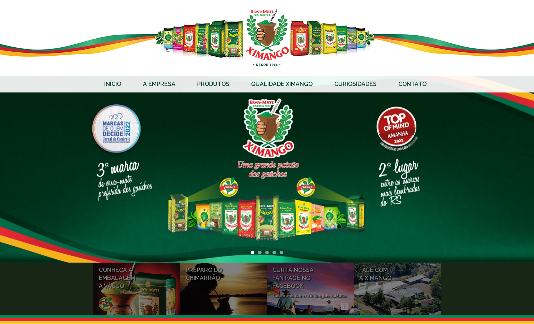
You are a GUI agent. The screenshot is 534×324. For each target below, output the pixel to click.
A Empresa (159, 84)
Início (112, 84)
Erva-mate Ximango (267, 38)
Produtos (213, 84)
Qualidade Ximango (282, 84)
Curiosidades (355, 84)
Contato (412, 84)
